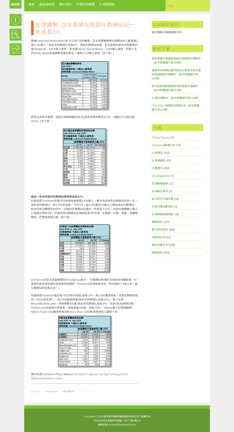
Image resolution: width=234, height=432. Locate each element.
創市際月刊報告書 (163, 199)
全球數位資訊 (160, 191)
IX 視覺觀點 (107, 4)
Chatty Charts (160, 137)
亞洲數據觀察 (160, 183)
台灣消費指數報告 (163, 206)
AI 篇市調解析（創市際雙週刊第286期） (176, 98)
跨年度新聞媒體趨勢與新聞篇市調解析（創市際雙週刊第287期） (175, 88)
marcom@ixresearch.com (122, 424)
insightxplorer (52, 391)
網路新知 (157, 252)
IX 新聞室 (157, 153)
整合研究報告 (160, 229)
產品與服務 (46, 4)
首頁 (31, 4)
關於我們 (65, 4)
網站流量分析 (68, 391)
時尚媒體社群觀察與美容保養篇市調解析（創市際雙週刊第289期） (176, 60)
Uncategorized (161, 176)
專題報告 (157, 222)
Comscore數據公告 (163, 145)
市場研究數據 (85, 4)
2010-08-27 (36, 391)
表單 (179, 32)
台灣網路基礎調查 (163, 214)
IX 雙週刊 (157, 168)
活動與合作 (158, 237)
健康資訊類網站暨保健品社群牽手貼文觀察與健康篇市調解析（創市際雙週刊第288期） (176, 74)
